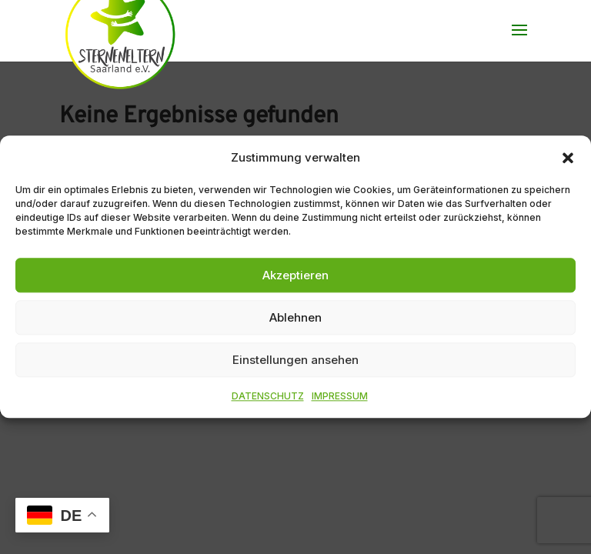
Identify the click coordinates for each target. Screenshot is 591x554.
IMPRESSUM (340, 396)
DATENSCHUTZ (268, 396)
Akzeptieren (295, 275)
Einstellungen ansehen (295, 359)
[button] (568, 157)
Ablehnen (295, 317)
